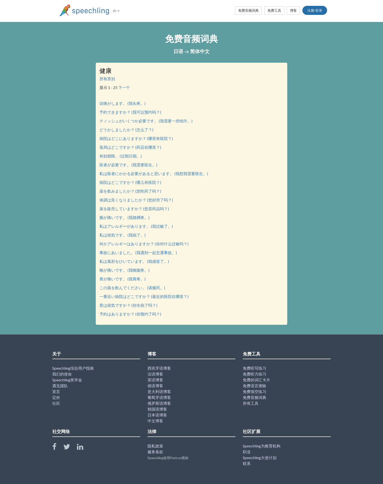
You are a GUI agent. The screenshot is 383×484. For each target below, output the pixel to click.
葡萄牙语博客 (159, 397)
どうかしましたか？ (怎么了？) (126, 129)
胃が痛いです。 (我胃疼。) (122, 279)
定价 (56, 397)
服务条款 (155, 451)
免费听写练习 (254, 368)
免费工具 (274, 10)
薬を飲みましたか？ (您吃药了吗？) (130, 191)
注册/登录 (314, 10)
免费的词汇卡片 (256, 379)
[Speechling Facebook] (57, 447)
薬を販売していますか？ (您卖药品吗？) (134, 208)
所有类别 (107, 78)
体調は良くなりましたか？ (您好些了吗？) (136, 200)
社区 (56, 403)
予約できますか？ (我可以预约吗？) (130, 112)
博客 (293, 10)
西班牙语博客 (159, 368)
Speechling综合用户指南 (73, 368)
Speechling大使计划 (260, 457)
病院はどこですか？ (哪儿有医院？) (130, 182)
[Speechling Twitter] (69, 447)
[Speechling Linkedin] (83, 447)
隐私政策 (155, 446)
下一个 (124, 87)
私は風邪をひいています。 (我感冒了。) (134, 261)
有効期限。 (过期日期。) (120, 156)
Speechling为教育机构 (261, 446)
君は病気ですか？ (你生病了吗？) (128, 305)
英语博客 (155, 379)
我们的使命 (62, 374)
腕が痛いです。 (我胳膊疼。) (124, 217)
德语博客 (155, 385)
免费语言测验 (254, 385)
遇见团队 (60, 385)
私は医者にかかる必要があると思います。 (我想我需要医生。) (153, 173)
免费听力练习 (254, 374)
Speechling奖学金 (67, 379)
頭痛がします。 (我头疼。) (122, 103)
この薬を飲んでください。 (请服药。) (132, 287)
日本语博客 (157, 415)
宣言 (56, 391)
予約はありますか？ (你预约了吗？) (130, 314)
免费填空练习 (254, 391)
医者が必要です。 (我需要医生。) (128, 164)
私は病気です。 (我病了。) (122, 235)
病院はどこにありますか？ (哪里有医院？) (136, 138)
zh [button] (116, 11)
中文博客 (155, 420)
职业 (247, 451)
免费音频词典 (248, 10)
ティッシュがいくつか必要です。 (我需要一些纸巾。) (145, 121)
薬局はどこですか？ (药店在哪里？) (130, 147)
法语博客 (155, 374)
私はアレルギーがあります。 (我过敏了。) (136, 226)
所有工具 (250, 403)
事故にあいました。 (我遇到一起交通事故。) (138, 252)
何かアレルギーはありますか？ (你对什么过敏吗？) (144, 243)
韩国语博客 (157, 409)
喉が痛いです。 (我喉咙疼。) (124, 270)
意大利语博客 (159, 391)
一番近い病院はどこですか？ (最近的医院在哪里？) (144, 296)
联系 (247, 463)
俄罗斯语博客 (159, 403)
